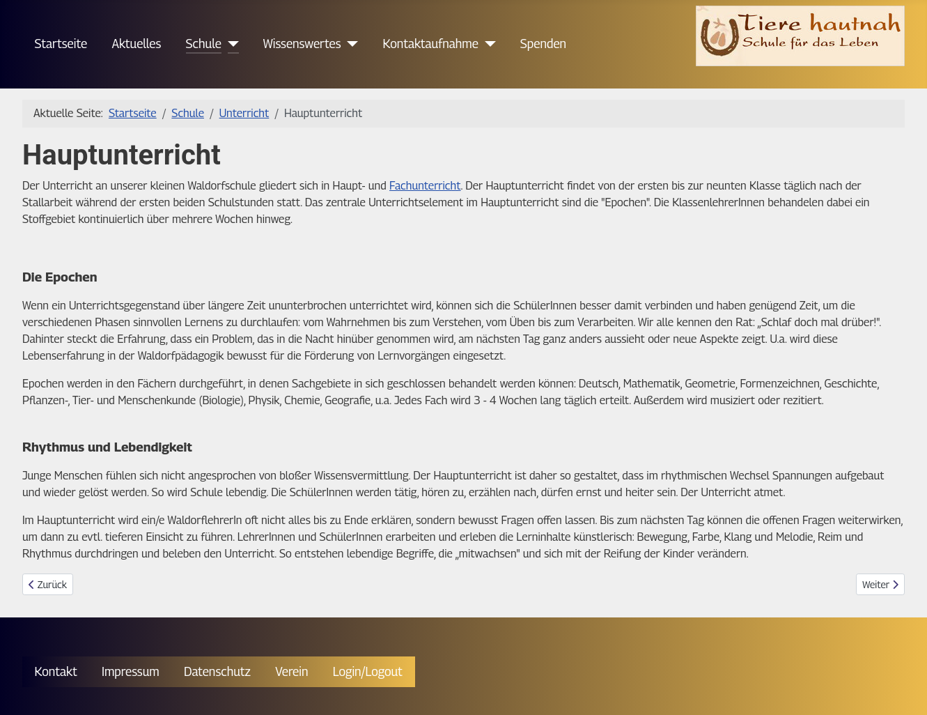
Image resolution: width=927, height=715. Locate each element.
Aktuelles (136, 43)
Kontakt (56, 671)
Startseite (61, 43)
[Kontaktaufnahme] (487, 44)
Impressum (130, 671)
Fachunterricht (425, 185)
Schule (203, 43)
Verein (291, 671)
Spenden (543, 43)
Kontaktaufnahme (430, 43)
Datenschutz (217, 671)
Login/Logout (368, 671)
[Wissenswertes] (350, 44)
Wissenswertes (302, 43)
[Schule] (230, 44)
